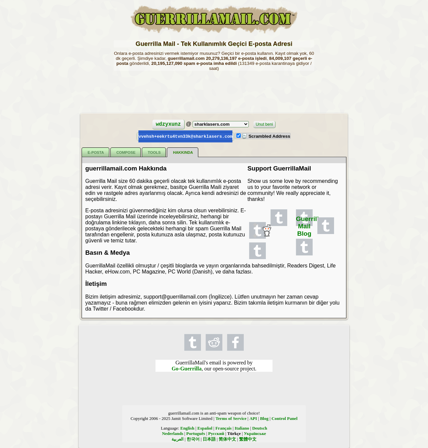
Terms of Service (230, 418)
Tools (154, 152)
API (253, 418)
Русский (216, 433)
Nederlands (172, 433)
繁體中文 (247, 438)
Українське (255, 433)
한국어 (193, 438)
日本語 (209, 438)
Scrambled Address (266, 136)
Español (204, 427)
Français (223, 427)
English (187, 427)
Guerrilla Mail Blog (309, 226)
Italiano (242, 427)
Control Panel (284, 418)
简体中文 (227, 438)
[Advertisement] (214, 91)
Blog (264, 418)
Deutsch (259, 427)
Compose (125, 152)
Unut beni (264, 124)
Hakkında (183, 152)
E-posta (96, 152)
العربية (178, 438)
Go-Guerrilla (187, 368)
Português (195, 433)
